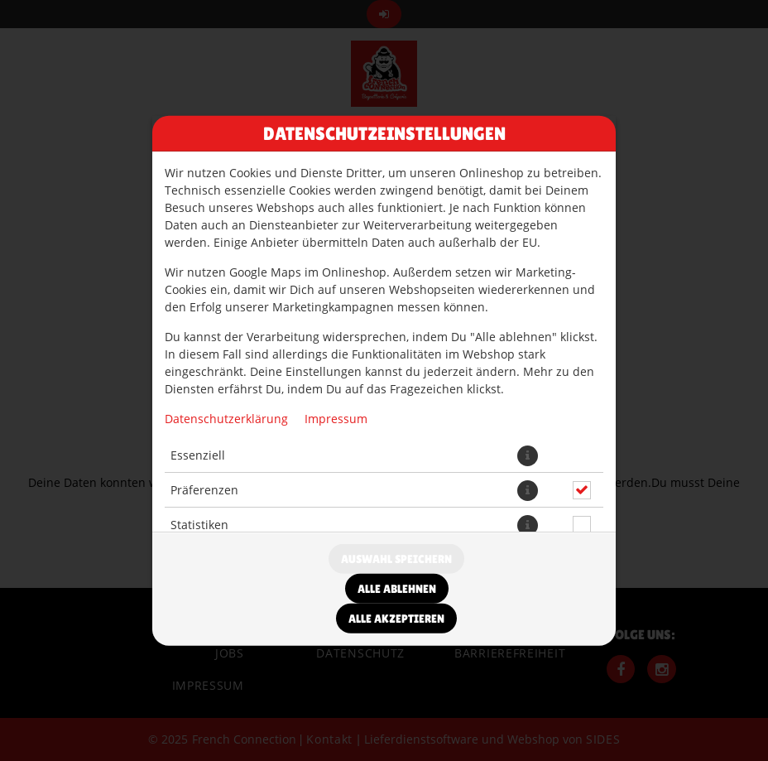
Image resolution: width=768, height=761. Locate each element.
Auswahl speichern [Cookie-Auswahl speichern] (396, 559)
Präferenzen (204, 490)
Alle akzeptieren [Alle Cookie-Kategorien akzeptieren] (396, 618)
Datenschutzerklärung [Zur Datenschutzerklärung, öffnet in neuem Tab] (226, 418)
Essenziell (197, 455)
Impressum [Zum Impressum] (336, 418)
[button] (527, 455)
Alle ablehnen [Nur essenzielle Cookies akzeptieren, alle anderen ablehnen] (397, 588)
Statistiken (199, 524)
